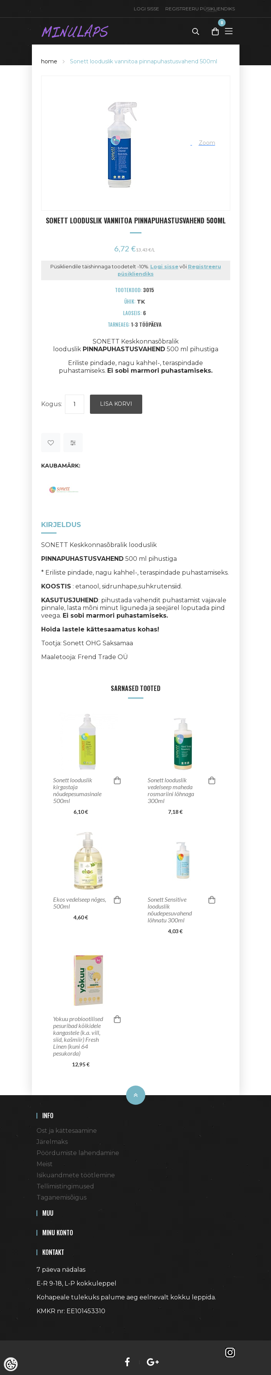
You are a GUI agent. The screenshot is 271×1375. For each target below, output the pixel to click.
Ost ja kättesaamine (67, 1130)
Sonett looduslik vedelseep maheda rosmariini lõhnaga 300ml (171, 790)
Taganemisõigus (61, 1197)
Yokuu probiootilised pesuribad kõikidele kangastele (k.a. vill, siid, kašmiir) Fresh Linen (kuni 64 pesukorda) (78, 1036)
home (49, 61)
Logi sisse (146, 9)
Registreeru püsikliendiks (200, 9)
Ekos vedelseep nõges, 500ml (79, 903)
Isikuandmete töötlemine (76, 1175)
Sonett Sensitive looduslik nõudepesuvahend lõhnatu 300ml (170, 910)
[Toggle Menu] (229, 31)
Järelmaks (52, 1141)
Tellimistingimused (65, 1186)
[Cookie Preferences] (11, 1364)
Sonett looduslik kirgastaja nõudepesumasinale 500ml (77, 790)
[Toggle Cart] (215, 31)
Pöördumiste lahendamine (78, 1153)
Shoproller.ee (50, 1325)
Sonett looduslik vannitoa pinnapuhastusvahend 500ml (143, 61)
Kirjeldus (61, 525)
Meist (45, 1164)
